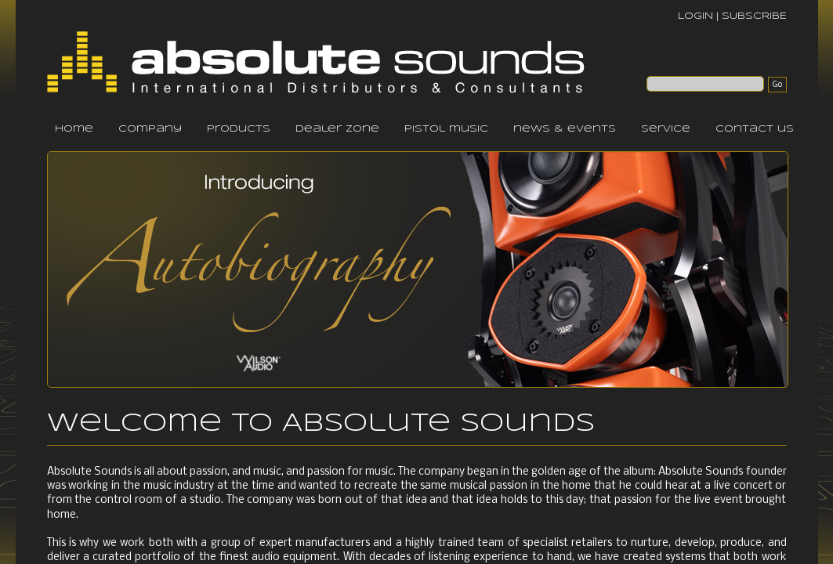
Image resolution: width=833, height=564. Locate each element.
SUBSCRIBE (754, 16)
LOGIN (695, 16)
